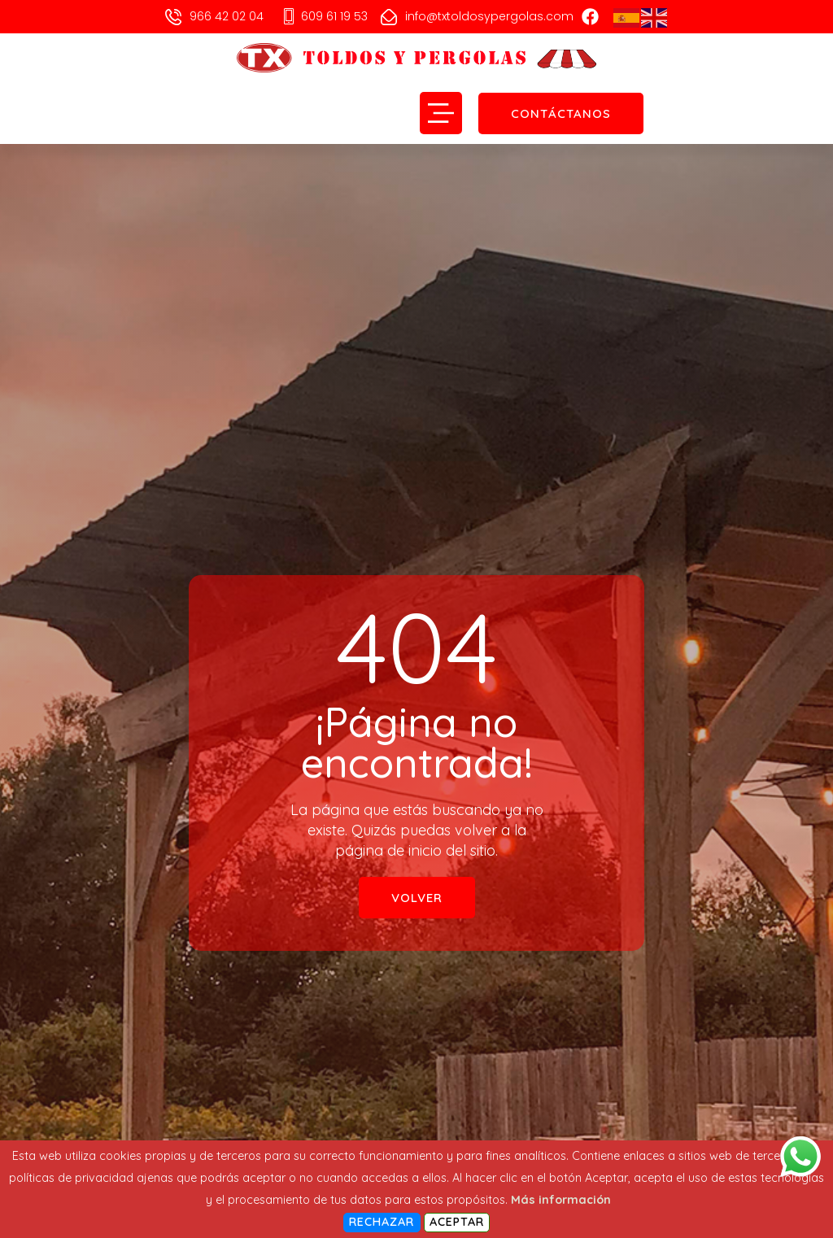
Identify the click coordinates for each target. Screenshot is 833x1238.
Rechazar (382, 1221)
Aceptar (457, 1221)
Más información (561, 1199)
